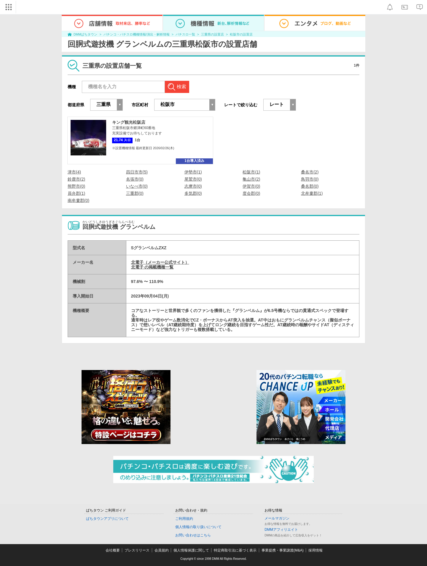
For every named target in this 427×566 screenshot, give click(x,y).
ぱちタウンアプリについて (107, 519)
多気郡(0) (193, 193)
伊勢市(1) (193, 172)
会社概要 (113, 550)
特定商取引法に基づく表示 (235, 550)
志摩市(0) (193, 186)
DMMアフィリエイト (281, 530)
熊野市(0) (76, 186)
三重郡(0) (135, 193)
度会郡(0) (251, 193)
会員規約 (161, 550)
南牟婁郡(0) (78, 200)
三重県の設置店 (212, 34)
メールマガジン (277, 518)
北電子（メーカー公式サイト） (160, 262)
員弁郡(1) (76, 193)
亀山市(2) (251, 179)
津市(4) (74, 172)
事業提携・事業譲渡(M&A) (283, 550)
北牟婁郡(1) (312, 193)
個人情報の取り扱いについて (198, 527)
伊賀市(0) (251, 186)
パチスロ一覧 (185, 34)
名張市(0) (135, 179)
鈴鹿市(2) (76, 179)
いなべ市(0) (137, 186)
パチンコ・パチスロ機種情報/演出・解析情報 (136, 34)
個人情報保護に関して (191, 550)
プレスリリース (137, 550)
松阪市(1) (251, 172)
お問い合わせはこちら (193, 535)
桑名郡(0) (309, 186)
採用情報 (315, 550)
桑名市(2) (309, 172)
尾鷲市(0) (193, 179)
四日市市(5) (137, 172)
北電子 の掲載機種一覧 (152, 267)
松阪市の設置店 (241, 34)
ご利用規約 (184, 519)
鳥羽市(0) (309, 179)
